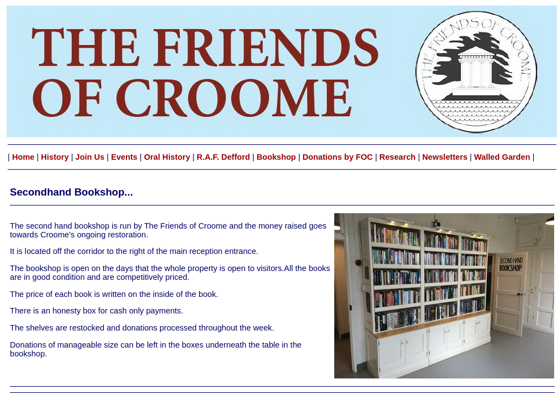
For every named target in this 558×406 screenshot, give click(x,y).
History (55, 157)
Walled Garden (502, 157)
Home (23, 157)
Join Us (89, 157)
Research (398, 157)
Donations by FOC (336, 157)
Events (124, 157)
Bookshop (276, 157)
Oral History (167, 157)
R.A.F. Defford (222, 157)
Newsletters (444, 157)
